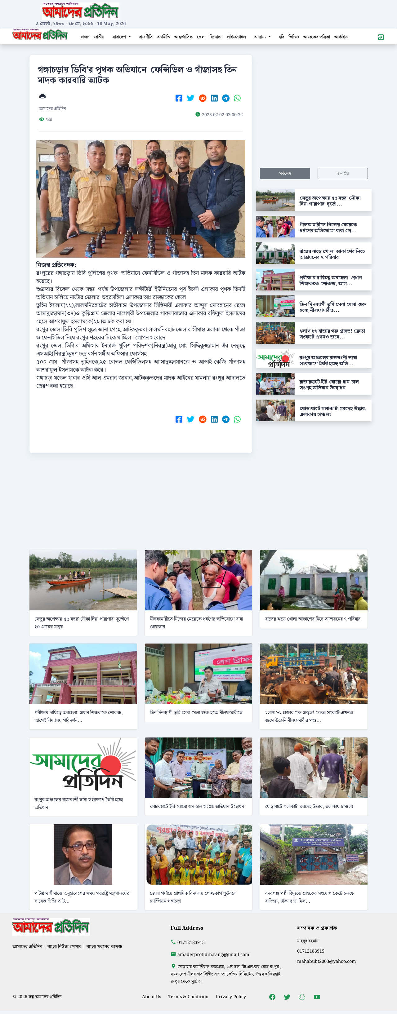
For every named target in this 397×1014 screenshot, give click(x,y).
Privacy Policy (231, 996)
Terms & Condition (188, 996)
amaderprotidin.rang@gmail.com (213, 954)
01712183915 (191, 942)
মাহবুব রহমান (308, 941)
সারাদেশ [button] (119, 37)
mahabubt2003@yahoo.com (326, 961)
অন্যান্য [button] (260, 37)
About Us (151, 996)
